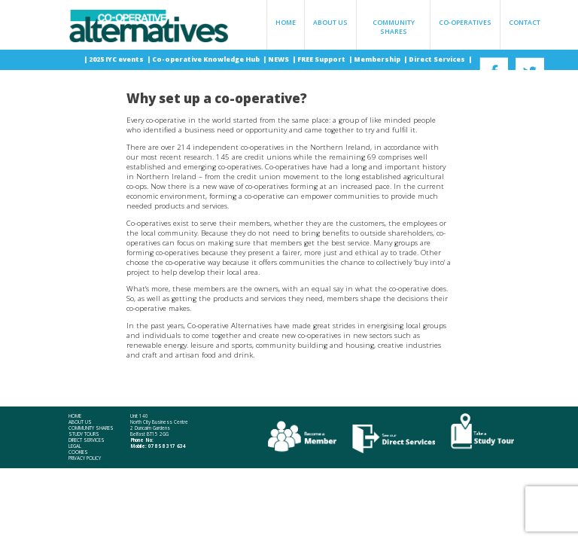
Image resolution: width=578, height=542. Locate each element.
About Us (330, 22)
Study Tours (83, 434)
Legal (74, 446)
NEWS (279, 59)
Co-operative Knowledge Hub (207, 59)
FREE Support (322, 59)
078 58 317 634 (167, 446)
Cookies (78, 452)
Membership (377, 59)
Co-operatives (465, 22)
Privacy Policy (84, 458)
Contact (524, 22)
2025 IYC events (117, 59)
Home (285, 22)
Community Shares (394, 27)
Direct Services (437, 59)
